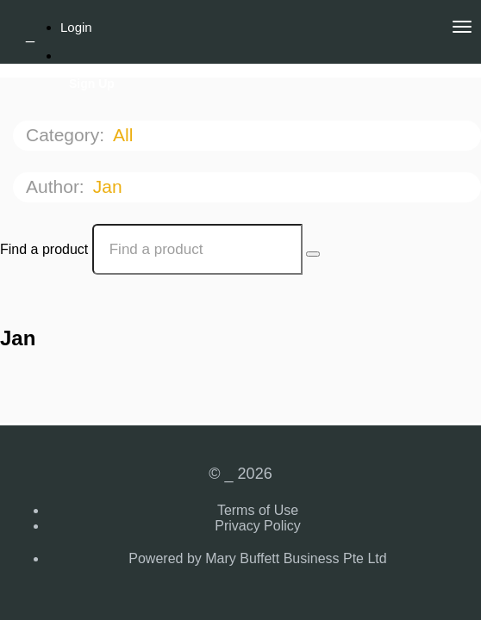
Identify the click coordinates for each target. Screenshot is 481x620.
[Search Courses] (313, 254)
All (125, 135)
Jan (110, 186)
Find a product (44, 249)
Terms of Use (257, 510)
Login (76, 27)
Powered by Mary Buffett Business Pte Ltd (257, 558)
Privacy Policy (258, 525)
